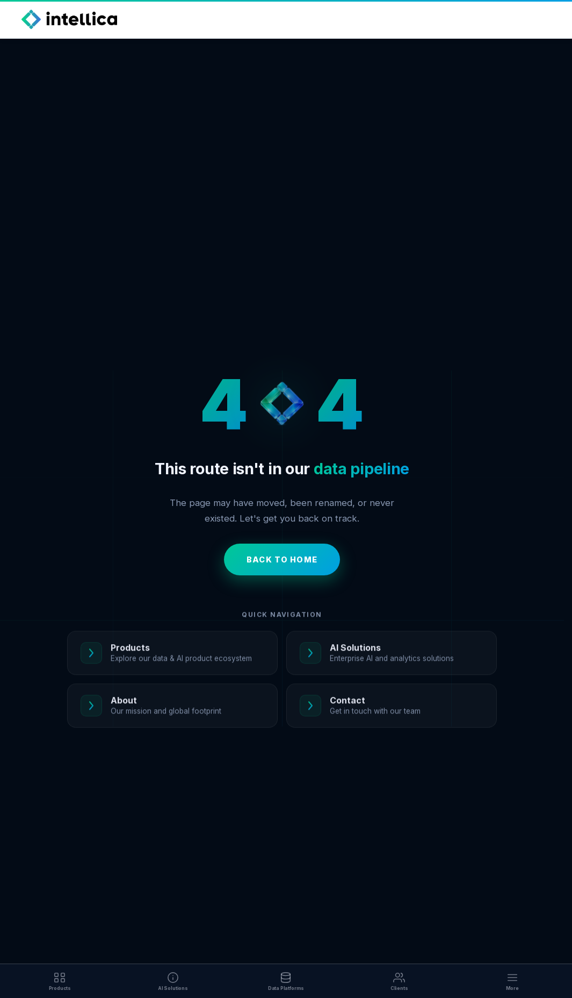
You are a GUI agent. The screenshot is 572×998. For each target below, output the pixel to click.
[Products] (60, 981)
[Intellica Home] (69, 19)
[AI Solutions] (173, 981)
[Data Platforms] (286, 981)
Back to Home (282, 559)
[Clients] (399, 981)
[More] (512, 981)
